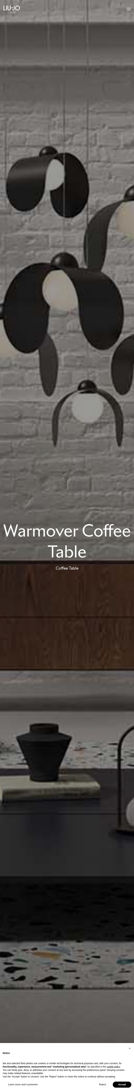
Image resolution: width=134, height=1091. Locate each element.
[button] (129, 1048)
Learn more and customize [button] (23, 1084)
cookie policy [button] (113, 1066)
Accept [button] (122, 1084)
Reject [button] (102, 1084)
